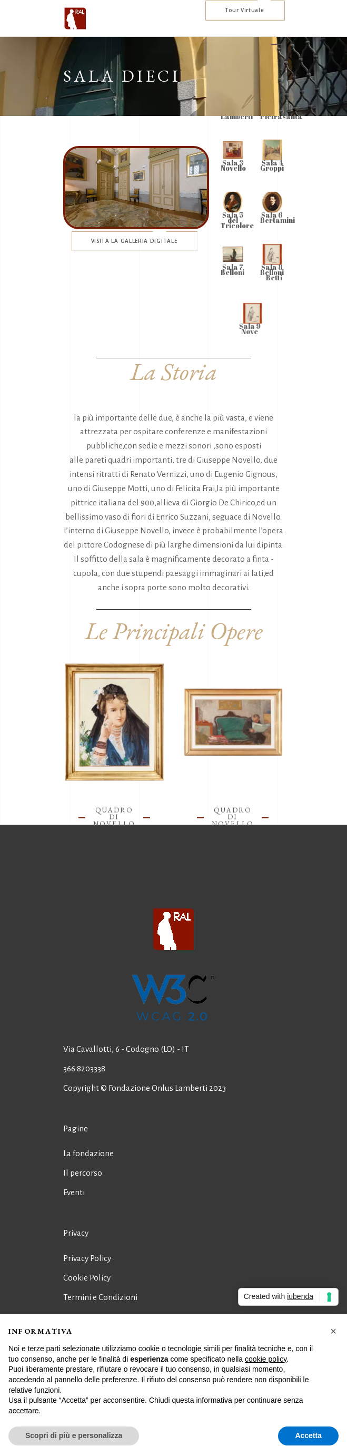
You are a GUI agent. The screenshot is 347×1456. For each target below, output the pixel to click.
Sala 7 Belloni (233, 269)
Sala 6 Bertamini (277, 217)
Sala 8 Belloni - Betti (272, 272)
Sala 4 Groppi (272, 165)
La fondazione (88, 1153)
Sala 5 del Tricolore (237, 220)
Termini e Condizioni (100, 1297)
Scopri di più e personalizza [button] (73, 1435)
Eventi (74, 1192)
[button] (333, 1331)
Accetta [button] (308, 1435)
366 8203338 (84, 1068)
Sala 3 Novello (233, 165)
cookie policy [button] (265, 1359)
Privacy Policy (87, 1258)
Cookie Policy (87, 1277)
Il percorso (82, 1172)
